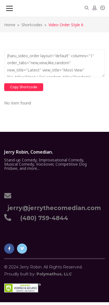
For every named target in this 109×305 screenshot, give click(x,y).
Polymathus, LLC (54, 274)
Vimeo (22, 249)
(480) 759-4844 (42, 218)
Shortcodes (31, 24)
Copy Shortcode (23, 87)
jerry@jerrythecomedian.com (52, 207)
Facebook (9, 249)
